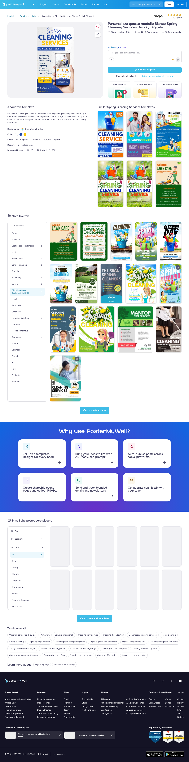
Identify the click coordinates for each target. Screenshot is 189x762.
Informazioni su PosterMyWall (18, 699)
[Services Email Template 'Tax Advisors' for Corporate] (127, 590)
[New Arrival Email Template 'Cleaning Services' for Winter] (172, 546)
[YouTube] (180, 681)
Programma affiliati (13, 710)
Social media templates (48, 706)
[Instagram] (163, 681)
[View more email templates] (94, 618)
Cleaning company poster (134, 655)
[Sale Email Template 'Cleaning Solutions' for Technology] (82, 590)
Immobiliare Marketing (64, 664)
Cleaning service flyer (88, 635)
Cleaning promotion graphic (145, 648)
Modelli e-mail (43, 703)
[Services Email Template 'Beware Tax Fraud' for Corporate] (104, 590)
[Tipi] (42, 531)
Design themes (44, 710)
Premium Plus (70, 706)
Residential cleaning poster (52, 648)
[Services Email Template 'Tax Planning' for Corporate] (82, 546)
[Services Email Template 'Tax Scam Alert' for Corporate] (172, 590)
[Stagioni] (42, 539)
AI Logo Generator (134, 710)
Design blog (87, 706)
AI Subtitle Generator (136, 699)
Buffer (168, 703)
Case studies (11, 706)
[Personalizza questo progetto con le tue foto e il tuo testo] (55, 60)
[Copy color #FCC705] (24, 134)
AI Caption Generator (136, 713)
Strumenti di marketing (47, 713)
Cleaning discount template (114, 648)
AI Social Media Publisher (112, 703)
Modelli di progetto (45, 699)
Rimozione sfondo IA (135, 706)
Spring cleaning (16, 641)
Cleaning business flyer (54, 655)
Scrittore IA (106, 710)
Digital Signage (42, 664)
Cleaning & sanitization (113, 635)
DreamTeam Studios (34, 129)
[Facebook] (154, 681)
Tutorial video (88, 699)
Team (66, 710)
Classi (84, 703)
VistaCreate (154, 703)
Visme (168, 699)
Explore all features (46, 717)
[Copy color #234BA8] (20, 134)
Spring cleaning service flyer (22, 648)
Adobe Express (156, 706)
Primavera (45, 635)
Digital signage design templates (70, 641)
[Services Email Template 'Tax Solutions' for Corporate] (127, 546)
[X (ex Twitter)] (171, 681)
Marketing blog (89, 710)
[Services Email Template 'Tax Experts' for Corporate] (60, 590)
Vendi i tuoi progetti (14, 713)
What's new (10, 703)
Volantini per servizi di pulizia (22, 635)
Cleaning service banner (81, 655)
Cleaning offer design (107, 655)
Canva (152, 699)
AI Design (105, 699)
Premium (68, 703)
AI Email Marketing (109, 706)
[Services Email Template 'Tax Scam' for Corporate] (149, 590)
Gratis (67, 699)
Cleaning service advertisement (24, 655)
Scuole (67, 713)
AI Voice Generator (135, 703)
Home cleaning (169, 635)
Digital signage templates (133, 641)
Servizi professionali (64, 635)
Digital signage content (39, 641)
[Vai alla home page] (12, 4)
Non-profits (69, 717)
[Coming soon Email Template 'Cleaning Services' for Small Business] (104, 546)
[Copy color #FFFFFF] (16, 134)
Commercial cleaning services (143, 635)
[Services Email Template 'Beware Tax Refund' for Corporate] (60, 546)
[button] (98, 27)
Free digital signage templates (164, 641)
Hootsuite (169, 706)
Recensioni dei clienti (14, 717)
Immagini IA (106, 713)
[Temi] (42, 547)
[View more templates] (94, 410)
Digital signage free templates (103, 641)
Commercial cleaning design (83, 648)
